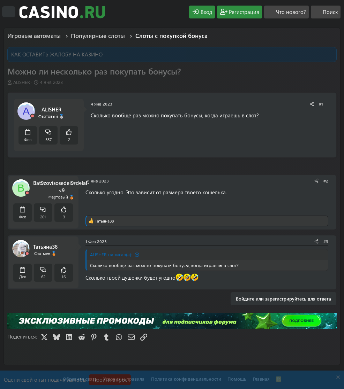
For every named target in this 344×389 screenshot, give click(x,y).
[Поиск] (326, 12)
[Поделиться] (311, 104)
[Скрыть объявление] (337, 378)
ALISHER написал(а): (111, 254)
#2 (325, 181)
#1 (321, 104)
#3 (325, 241)
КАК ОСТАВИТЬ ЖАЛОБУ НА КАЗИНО (57, 54)
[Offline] (32, 116)
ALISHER (21, 82)
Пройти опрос (109, 379)
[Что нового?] (286, 12)
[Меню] (8, 11)
